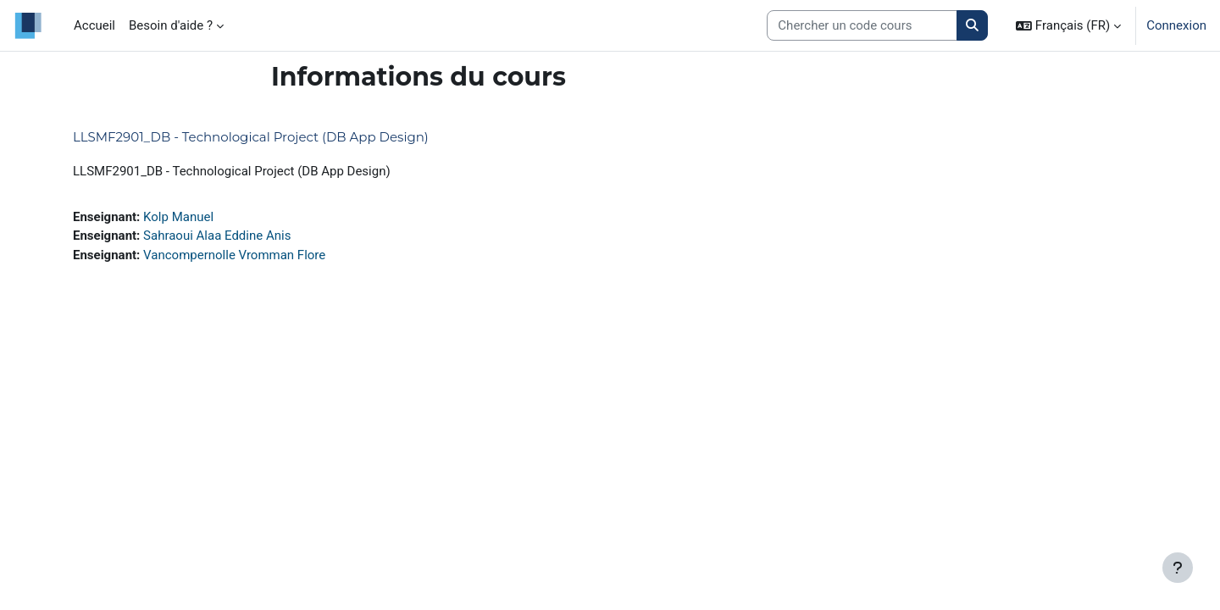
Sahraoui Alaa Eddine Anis (217, 235)
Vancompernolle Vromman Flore (234, 255)
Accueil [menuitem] (94, 25)
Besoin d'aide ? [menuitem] (171, 25)
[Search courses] (862, 26)
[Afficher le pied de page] (1177, 567)
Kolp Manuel (178, 217)
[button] (1068, 25)
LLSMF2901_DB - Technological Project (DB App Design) (251, 137)
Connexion (1176, 25)
